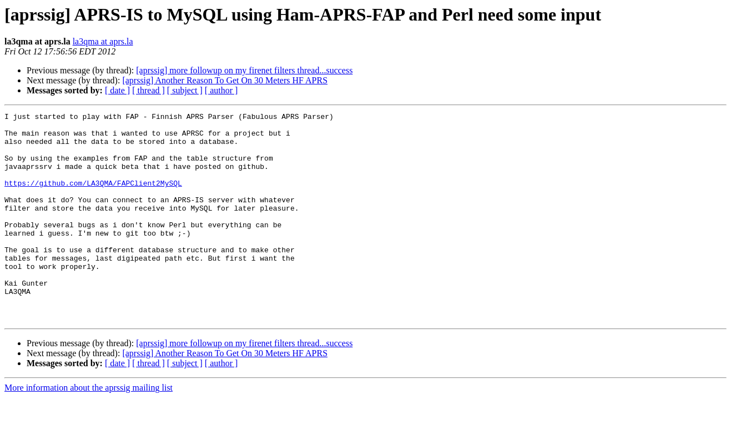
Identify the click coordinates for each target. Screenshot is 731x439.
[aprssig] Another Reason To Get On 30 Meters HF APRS (224, 80)
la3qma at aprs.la (103, 41)
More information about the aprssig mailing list (88, 429)
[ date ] (117, 90)
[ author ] (221, 90)
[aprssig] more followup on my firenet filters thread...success (244, 70)
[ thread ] (148, 90)
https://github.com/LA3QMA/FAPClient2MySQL (93, 198)
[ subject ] (185, 90)
